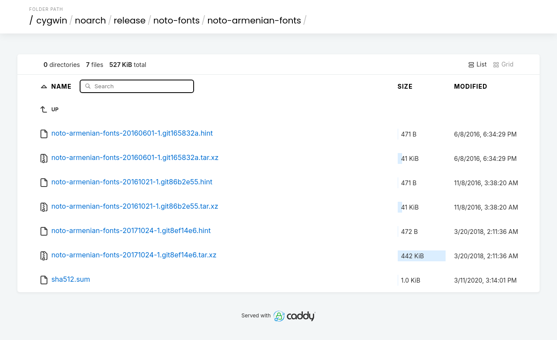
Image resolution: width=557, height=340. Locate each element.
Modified (471, 86)
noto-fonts (176, 20)
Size (405, 86)
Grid (503, 64)
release (130, 20)
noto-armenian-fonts (254, 20)
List (477, 64)
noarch (90, 20)
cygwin (52, 20)
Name (62, 86)
